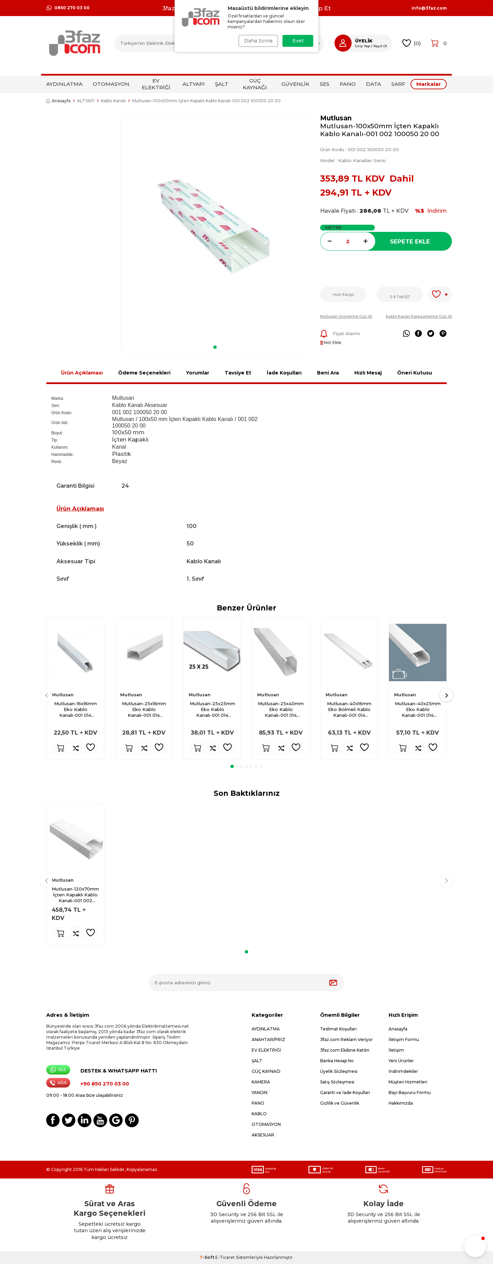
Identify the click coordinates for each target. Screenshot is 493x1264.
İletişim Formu (404, 1039)
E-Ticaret (225, 1257)
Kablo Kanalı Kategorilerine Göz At (419, 316)
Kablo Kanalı (113, 100)
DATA (373, 84)
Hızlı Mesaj (368, 373)
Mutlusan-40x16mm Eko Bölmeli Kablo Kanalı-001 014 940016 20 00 (349, 709)
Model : (353, 160)
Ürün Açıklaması (82, 373)
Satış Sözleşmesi (337, 1081)
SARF (398, 84)
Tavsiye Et (238, 373)
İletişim (396, 1050)
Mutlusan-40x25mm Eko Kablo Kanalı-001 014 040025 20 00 (418, 709)
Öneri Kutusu (414, 373)
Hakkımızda (401, 1103)
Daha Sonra (257, 41)
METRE (333, 227)
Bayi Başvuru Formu (410, 1092)
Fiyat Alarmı (340, 334)
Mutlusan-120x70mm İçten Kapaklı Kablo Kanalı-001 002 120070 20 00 (75, 895)
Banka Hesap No (337, 1060)
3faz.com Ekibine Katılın (344, 1050)
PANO (348, 84)
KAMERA (261, 1081)
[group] (215, 227)
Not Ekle (330, 342)
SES (324, 84)
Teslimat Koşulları (338, 1028)
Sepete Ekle (410, 241)
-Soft (207, 1257)
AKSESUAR (263, 1134)
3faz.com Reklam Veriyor (346, 1039)
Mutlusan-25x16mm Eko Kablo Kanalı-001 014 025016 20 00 (144, 709)
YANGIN (259, 1092)
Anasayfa (58, 100)
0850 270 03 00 (68, 8)
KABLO (259, 1113)
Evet (298, 41)
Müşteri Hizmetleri (408, 1081)
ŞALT (221, 84)
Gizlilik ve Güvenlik (339, 1103)
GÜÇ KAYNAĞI (255, 84)
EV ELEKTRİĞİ (156, 84)
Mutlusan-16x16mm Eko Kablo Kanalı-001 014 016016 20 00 (75, 709)
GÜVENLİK (295, 84)
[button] (215, 347)
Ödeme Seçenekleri (144, 373)
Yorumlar (197, 373)
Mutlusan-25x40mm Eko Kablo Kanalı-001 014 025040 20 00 (281, 709)
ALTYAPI (193, 84)
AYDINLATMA (64, 84)
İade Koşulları (284, 373)
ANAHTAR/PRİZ (268, 1039)
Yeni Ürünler (401, 1060)
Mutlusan (336, 118)
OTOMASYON (111, 84)
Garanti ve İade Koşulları (345, 1092)
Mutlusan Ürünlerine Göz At (346, 316)
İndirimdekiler (403, 1071)
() (411, 43)
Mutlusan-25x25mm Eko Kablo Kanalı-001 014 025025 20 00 (212, 709)
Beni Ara (328, 373)
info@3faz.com (429, 8)
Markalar (428, 84)
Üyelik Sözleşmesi (338, 1071)
